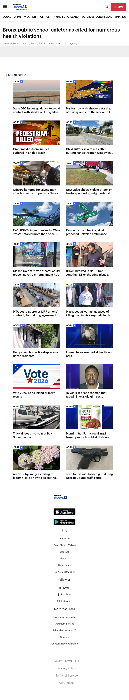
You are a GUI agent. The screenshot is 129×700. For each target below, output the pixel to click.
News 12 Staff (10, 43)
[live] (118, 7)
